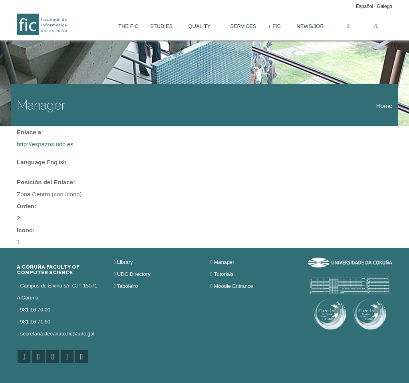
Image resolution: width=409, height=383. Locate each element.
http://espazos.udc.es (45, 144)
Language (31, 162)
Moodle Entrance (233, 286)
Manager (224, 262)
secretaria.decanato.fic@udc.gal (57, 334)
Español (364, 6)
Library (125, 262)
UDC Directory (134, 274)
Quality (199, 26)
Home (384, 105)
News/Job (310, 26)
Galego (384, 6)
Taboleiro (127, 286)
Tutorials (223, 274)
